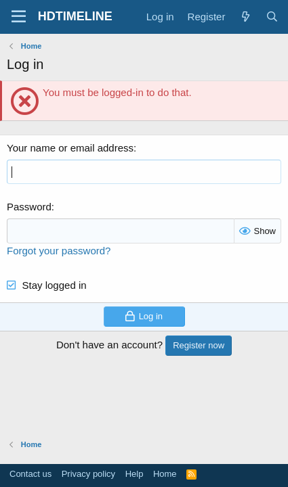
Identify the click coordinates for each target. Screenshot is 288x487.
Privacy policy (88, 474)
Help (134, 474)
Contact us (30, 474)
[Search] (272, 16)
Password (29, 206)
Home (165, 474)
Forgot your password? (58, 250)
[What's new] (245, 16)
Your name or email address (70, 148)
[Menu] (19, 17)
